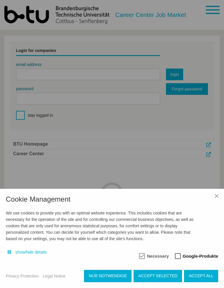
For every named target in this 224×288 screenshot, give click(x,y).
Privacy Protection (22, 276)
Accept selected (157, 275)
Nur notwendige (108, 275)
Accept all (201, 275)
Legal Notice (54, 276)
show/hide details (31, 252)
